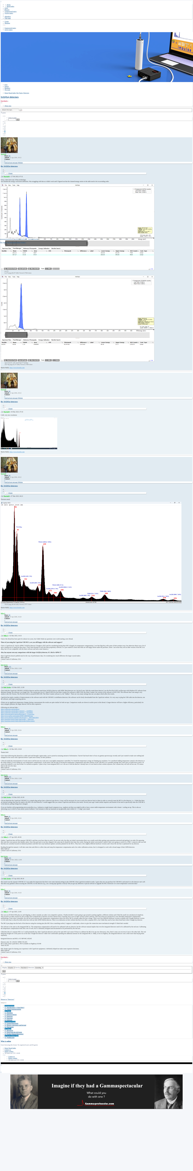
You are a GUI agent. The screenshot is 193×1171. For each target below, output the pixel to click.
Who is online (6, 1041)
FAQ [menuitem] (6, 85)
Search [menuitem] (7, 86)
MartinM (3, 154)
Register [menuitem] (7, 23)
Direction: (35, 967)
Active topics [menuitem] (9, 30)
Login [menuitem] (7, 21)
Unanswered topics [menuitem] (10, 28)
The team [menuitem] (7, 90)
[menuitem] (8, 5)
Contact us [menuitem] (8, 1050)
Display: (8, 967)
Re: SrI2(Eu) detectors (9, 166)
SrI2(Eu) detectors (10, 97)
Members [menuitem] (7, 88)
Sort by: (21, 967)
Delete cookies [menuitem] (9, 1051)
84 (9, 156)
